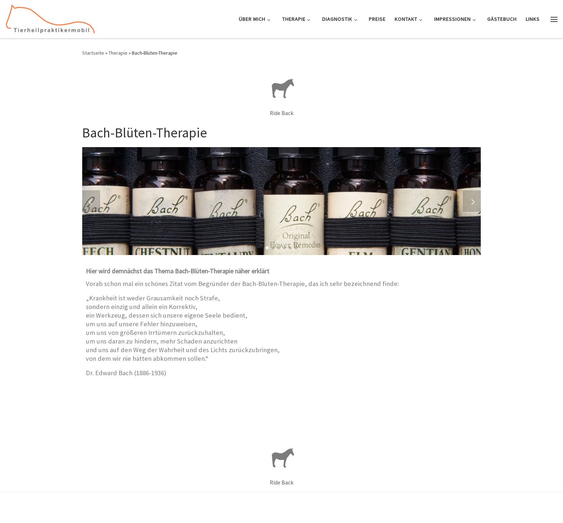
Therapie (117, 53)
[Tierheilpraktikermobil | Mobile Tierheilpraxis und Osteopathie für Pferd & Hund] (50, 18)
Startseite (93, 53)
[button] (267, 247)
